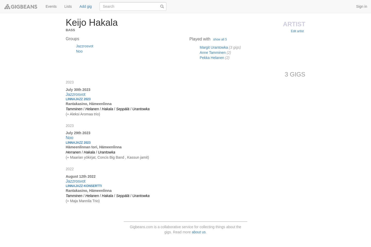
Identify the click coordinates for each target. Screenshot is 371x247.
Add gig (86, 6)
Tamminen (74, 109)
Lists (68, 6)
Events (51, 6)
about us (199, 232)
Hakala (107, 109)
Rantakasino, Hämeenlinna (89, 104)
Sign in (361, 6)
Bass (70, 29)
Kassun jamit (137, 157)
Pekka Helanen (212, 58)
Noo (79, 51)
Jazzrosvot (84, 46)
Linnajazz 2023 (78, 99)
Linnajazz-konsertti (84, 186)
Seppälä (122, 109)
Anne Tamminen (213, 52)
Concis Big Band (111, 157)
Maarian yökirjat (83, 157)
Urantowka (141, 109)
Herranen (73, 152)
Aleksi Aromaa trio (84, 114)
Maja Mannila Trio (84, 201)
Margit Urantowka (214, 47)
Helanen (92, 109)
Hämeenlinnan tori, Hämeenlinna (94, 147)
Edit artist (297, 31)
